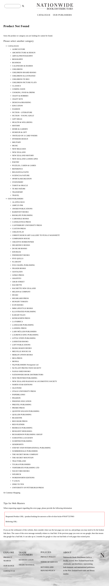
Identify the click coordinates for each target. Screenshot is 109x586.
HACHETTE (17, 285)
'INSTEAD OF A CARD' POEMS (24, 136)
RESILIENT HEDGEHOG (22, 431)
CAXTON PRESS (19, 228)
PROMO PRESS (18, 408)
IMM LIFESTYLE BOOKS (22, 308)
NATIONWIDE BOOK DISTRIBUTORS (27, 375)
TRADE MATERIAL (27, 565)
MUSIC (15, 146)
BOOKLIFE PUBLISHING (22, 215)
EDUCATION (17, 106)
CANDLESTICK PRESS (21, 222)
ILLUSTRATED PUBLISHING (24, 312)
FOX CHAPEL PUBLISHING (23, 265)
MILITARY (16, 142)
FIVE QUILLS (17, 258)
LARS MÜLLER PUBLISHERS (24, 332)
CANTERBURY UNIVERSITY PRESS (27, 225)
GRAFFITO (16, 278)
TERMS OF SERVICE (49, 562)
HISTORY (16, 126)
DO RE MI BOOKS (19, 248)
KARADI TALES (18, 315)
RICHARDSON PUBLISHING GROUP (27, 434)
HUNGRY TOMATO (20, 302)
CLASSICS (16, 86)
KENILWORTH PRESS (21, 318)
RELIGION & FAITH (20, 172)
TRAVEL (15, 195)
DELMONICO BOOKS (21, 245)
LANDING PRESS (19, 328)
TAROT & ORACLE (20, 185)
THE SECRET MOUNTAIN (22, 458)
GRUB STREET (18, 282)
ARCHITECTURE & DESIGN (23, 53)
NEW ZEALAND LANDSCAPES (25, 159)
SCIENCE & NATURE (21, 175)
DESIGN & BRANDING (21, 102)
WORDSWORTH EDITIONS (23, 478)
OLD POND (16, 388)
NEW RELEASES (19, 149)
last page (57, 530)
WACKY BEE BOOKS (21, 471)
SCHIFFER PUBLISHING (22, 441)
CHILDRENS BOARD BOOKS (24, 72)
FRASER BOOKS (19, 268)
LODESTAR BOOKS (20, 341)
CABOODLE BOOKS (20, 219)
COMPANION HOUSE (21, 238)
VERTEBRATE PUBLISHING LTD (25, 468)
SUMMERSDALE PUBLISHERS (25, 451)
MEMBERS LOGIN (26, 560)
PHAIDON (16, 398)
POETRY (15, 162)
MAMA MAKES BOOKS (22, 348)
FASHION (16, 109)
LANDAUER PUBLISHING (23, 325)
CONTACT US (9, 571)
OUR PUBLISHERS (62, 15)
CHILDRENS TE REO (20, 79)
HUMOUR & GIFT (19, 132)
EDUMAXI (16, 252)
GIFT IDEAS (17, 119)
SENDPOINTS (17, 444)
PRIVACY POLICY (48, 557)
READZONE (17, 418)
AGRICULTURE (18, 49)
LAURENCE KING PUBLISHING (25, 335)
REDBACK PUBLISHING (22, 428)
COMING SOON (18, 89)
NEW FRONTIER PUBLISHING (24, 378)
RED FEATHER (18, 424)
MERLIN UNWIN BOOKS (22, 355)
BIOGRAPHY (17, 59)
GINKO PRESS (18, 275)
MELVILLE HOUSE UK (21, 351)
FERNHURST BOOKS (21, 255)
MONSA (15, 361)
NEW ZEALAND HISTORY (23, 155)
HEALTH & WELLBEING (22, 122)
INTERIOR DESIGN (20, 139)
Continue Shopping (13, 493)
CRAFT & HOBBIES (20, 96)
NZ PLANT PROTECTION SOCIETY (26, 368)
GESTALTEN (17, 272)
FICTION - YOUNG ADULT (23, 116)
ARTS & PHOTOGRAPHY (22, 56)
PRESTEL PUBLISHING (21, 405)
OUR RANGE (8, 566)
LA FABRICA (17, 322)
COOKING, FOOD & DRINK (23, 92)
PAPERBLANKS (18, 395)
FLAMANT (16, 262)
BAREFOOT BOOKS (20, 212)
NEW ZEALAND (19, 152)
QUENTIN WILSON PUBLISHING (25, 411)
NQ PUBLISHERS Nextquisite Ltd (25, 365)
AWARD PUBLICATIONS (22, 209)
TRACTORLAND (19, 461)
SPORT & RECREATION (22, 179)
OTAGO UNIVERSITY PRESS (24, 391)
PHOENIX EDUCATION (21, 401)
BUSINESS (16, 63)
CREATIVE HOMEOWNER (23, 242)
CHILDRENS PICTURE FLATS (24, 82)
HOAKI (15, 295)
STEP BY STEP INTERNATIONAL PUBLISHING (31, 448)
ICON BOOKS (17, 305)
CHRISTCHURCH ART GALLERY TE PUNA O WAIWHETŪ (36, 235)
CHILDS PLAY (18, 232)
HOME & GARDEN (20, 129)
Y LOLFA (16, 481)
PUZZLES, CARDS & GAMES (24, 165)
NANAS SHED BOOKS (21, 371)
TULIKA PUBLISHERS (21, 464)
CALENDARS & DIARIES (22, 66)
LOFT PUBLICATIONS (21, 345)
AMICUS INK (17, 205)
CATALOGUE (43, 15)
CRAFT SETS (17, 99)
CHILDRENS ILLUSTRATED (23, 76)
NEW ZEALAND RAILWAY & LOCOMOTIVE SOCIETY (34, 381)
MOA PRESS (17, 358)
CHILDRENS (17, 69)
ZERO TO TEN (18, 484)
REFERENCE (17, 169)
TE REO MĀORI (18, 189)
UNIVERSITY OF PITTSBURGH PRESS (28, 488)
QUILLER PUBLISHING (22, 415)
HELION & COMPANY (21, 292)
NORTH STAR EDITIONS (22, 385)
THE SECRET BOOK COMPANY (25, 454)
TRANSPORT (17, 192)
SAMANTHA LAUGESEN (22, 438)
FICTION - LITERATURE (22, 112)
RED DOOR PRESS (19, 421)
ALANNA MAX (18, 202)
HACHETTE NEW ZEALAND (24, 288)
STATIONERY (17, 182)
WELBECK (16, 474)
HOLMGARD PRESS (20, 298)
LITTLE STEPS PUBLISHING (24, 338)
